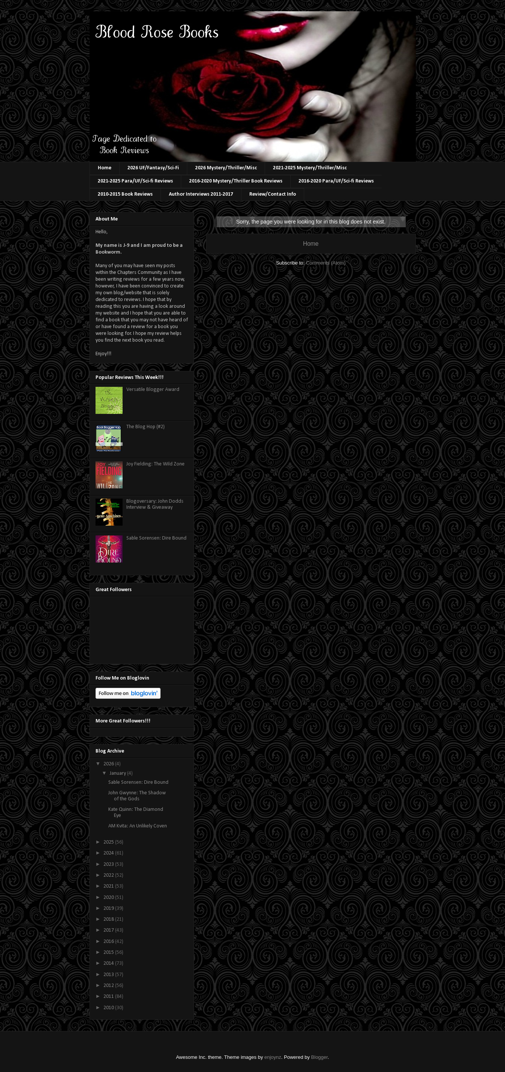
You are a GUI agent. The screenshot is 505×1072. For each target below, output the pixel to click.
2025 (109, 842)
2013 (109, 975)
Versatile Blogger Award (152, 389)
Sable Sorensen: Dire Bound (156, 538)
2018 (109, 919)
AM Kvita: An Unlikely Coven (137, 826)
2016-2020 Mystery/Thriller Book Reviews (235, 181)
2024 (109, 853)
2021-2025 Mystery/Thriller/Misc (310, 168)
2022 (109, 875)
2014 (109, 963)
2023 (109, 864)
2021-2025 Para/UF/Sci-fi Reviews (135, 181)
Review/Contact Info (272, 194)
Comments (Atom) (326, 263)
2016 (109, 941)
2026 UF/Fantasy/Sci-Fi (153, 168)
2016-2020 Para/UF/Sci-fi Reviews (336, 181)
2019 (109, 908)
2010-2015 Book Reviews (125, 194)
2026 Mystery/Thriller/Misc (226, 168)
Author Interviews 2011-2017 (201, 194)
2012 (109, 985)
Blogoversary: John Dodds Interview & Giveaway (154, 505)
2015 (109, 952)
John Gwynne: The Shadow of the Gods (137, 796)
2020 (109, 897)
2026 (109, 764)
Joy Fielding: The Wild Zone (155, 464)
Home (104, 168)
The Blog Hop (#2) (145, 427)
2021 (109, 886)
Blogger (319, 1057)
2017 (109, 930)
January (118, 773)
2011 (109, 996)
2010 (109, 1008)
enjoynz (272, 1057)
